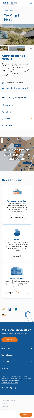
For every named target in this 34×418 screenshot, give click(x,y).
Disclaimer (4, 403)
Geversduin (12, 379)
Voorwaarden (17, 217)
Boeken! (25, 414)
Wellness (17, 256)
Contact (22, 293)
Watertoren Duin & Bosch (9, 383)
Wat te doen (5, 362)
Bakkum (20, 379)
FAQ (10, 293)
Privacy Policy (4, 406)
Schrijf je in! (9, 340)
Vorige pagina (8, 10)
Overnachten (6, 348)
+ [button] (2, 139)
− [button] (2, 142)
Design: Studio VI (5, 409)
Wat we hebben (7, 355)
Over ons (4, 368)
